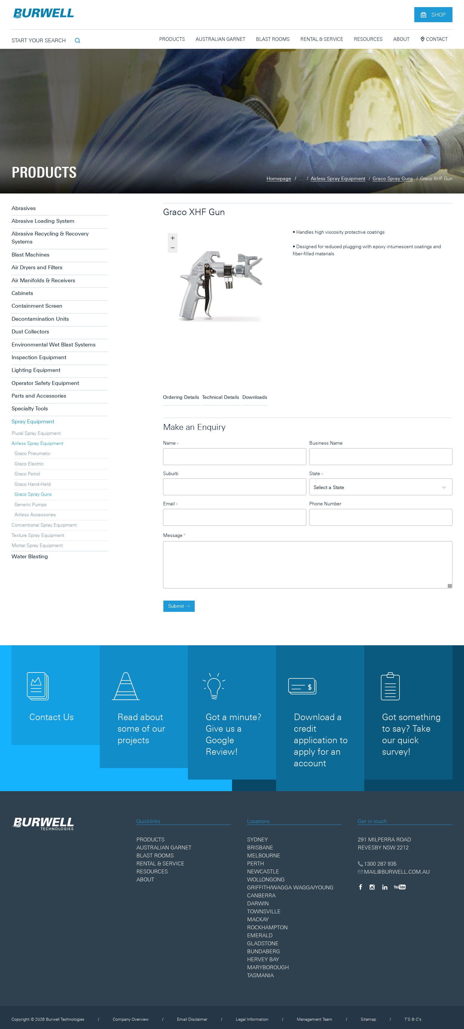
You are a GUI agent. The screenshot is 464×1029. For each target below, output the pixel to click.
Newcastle (263, 868)
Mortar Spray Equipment (37, 545)
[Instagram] (372, 883)
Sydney (257, 836)
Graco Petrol (27, 473)
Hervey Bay (263, 955)
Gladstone (262, 939)
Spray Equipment (33, 421)
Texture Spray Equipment (38, 535)
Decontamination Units (40, 319)
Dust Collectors (30, 331)
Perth (255, 860)
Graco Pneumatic (32, 453)
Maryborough (268, 963)
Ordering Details (181, 394)
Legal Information (252, 1015)
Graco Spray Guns (393, 178)
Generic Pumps (30, 504)
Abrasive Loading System (43, 221)
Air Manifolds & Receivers (43, 280)
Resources (368, 39)
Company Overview (131, 1015)
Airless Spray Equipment (338, 178)
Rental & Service (321, 39)
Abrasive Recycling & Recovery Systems (50, 237)
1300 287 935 (377, 860)
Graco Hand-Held (32, 484)
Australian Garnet (220, 39)
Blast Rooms (273, 39)
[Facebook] (360, 883)
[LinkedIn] (385, 883)
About (401, 39)
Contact (434, 39)
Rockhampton (267, 923)
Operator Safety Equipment (45, 383)
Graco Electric (29, 463)
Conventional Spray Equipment (44, 525)
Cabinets (22, 293)
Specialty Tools (30, 408)
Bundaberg (263, 947)
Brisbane (260, 844)
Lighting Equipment (36, 370)
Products (172, 39)
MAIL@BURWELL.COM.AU (394, 868)
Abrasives (24, 208)
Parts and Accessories (39, 396)
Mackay (258, 915)
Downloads (279, 394)
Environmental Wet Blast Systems (54, 344)
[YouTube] (400, 883)
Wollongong (266, 875)
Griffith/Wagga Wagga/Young (290, 883)
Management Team (314, 1015)
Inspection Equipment (39, 357)
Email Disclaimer (192, 1015)
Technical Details (233, 394)
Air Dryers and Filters (37, 267)
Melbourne (263, 852)
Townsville (264, 907)
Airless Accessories (35, 514)
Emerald (260, 931)
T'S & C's (413, 1015)
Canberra (261, 891)
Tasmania (260, 971)
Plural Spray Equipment (36, 433)
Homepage (279, 178)
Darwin (258, 899)
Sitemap (368, 1015)
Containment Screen (37, 306)
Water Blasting (30, 556)
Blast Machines (30, 254)
